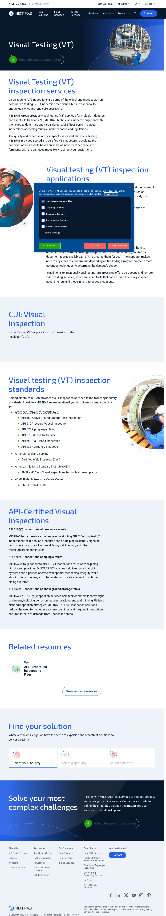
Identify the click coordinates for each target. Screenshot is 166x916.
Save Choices (50, 246)
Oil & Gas (88, 880)
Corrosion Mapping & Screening (94, 866)
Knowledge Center (43, 853)
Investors (13, 863)
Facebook (110, 895)
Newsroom (39, 863)
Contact (117, 855)
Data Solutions (66, 853)
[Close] (130, 187)
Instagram (141, 895)
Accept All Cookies (118, 246)
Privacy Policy (73, 915)
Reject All (94, 246)
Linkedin (118, 895)
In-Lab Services (66, 863)
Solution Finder (41, 875)
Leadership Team (17, 867)
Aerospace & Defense (90, 886)
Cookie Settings (52, 233)
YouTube (133, 895)
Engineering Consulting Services (94, 874)
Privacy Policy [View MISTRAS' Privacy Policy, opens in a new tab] (111, 194)
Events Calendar (42, 858)
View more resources (81, 691)
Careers (13, 858)
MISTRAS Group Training (42, 868)
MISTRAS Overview (18, 853)
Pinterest (149, 895)
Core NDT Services (93, 853)
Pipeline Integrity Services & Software (94, 859)
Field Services (66, 858)
